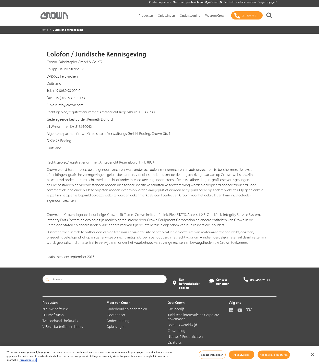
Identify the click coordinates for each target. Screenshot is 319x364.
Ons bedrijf (176, 309)
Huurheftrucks (53, 314)
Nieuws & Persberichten (185, 336)
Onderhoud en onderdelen (127, 309)
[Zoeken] (269, 15)
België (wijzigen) (267, 2)
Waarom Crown (215, 15)
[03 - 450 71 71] (247, 15)
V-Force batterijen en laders (63, 326)
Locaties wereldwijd (182, 324)
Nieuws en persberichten (188, 2)
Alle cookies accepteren (274, 354)
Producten (146, 15)
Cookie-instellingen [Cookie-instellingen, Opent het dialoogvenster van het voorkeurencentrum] (212, 354)
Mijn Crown (212, 2)
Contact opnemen (160, 2)
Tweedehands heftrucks (60, 320)
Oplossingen (166, 15)
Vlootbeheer (116, 314)
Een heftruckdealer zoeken (238, 2)
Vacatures (175, 342)
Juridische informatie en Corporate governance (193, 316)
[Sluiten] (312, 354)
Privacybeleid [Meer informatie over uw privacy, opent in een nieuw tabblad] (28, 359)
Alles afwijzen (242, 354)
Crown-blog (176, 330)
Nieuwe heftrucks (56, 309)
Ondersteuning (190, 15)
